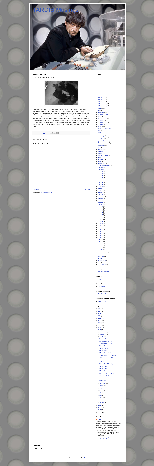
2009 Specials (101, 98)
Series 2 (100, 233)
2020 (99, 320)
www (99, 262)
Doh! (99, 130)
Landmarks (101, 149)
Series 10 (100, 221)
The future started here (105, 341)
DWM (99, 132)
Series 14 (100, 229)
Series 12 (100, 225)
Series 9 (100, 248)
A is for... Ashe (103, 350)
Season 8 (100, 215)
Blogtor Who (101, 279)
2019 (99, 323)
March (101, 397)
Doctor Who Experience (104, 128)
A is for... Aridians (103, 366)
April (100, 395)
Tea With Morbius (102, 301)
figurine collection (102, 141)
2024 (99, 311)
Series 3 (100, 235)
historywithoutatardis (103, 143)
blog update (101, 112)
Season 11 (101, 172)
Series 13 (100, 227)
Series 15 (100, 231)
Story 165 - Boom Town (105, 378)
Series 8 (100, 246)
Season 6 (100, 211)
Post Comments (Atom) (46, 192)
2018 (99, 325)
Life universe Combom (104, 294)
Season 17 (101, 184)
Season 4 (100, 207)
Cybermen (100, 124)
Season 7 (100, 213)
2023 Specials (101, 102)
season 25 (100, 202)
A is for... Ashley (103, 346)
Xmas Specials (102, 264)
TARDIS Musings (56, 9)
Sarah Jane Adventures (104, 165)
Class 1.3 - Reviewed (105, 339)
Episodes (100, 135)
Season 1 (100, 167)
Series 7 (100, 244)
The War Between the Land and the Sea (108, 254)
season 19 (100, 188)
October (101, 336)
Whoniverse (101, 258)
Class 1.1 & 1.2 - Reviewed (106, 357)
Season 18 (101, 186)
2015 (99, 405)
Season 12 (101, 174)
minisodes (100, 151)
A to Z (99, 108)
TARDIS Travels (102, 252)
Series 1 (100, 219)
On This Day (101, 159)
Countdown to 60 (102, 122)
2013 (99, 410)
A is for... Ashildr (103, 348)
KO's (99, 147)
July (100, 388)
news (99, 157)
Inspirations (101, 145)
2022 (99, 316)
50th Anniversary (102, 104)
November (102, 334)
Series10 (100, 250)
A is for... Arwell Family (105, 353)
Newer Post (36, 189)
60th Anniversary (102, 106)
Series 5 (100, 239)
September (102, 383)
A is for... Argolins (103, 368)
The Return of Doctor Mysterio (107, 373)
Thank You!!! (102, 380)
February (102, 400)
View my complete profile (103, 438)
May (100, 392)
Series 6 (100, 241)
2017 (99, 327)
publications (101, 163)
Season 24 (101, 200)
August (101, 385)
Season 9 (100, 217)
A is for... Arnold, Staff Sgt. (106, 364)
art (98, 110)
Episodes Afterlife (102, 137)
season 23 (100, 198)
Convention (101, 120)
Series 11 (100, 223)
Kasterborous (101, 286)
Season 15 (101, 180)
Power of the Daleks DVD (106, 343)
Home (61, 189)
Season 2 (100, 190)
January (101, 402)
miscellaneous (101, 153)
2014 (99, 407)
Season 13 (101, 176)
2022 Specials (101, 100)
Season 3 (100, 204)
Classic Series (101, 118)
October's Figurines (104, 375)
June (100, 390)
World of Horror (102, 260)
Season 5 (100, 209)
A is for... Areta (103, 371)
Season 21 (101, 194)
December (102, 332)
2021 (99, 318)
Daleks (100, 126)
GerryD (100, 419)
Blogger (84, 457)
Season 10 (101, 169)
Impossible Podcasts (103, 271)
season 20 (100, 192)
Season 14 (101, 178)
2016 (99, 330)
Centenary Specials (103, 114)
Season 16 (101, 182)
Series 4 (100, 237)
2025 (99, 308)
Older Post (87, 189)
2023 (99, 313)
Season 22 (101, 196)
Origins (100, 161)
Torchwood (101, 256)
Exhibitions (101, 139)
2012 (99, 412)
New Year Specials (103, 155)
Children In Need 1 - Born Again (107, 355)
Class (99, 116)
